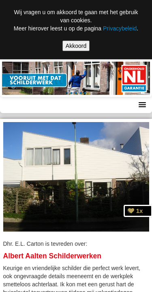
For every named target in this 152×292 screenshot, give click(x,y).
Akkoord (76, 46)
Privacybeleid (120, 28)
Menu (14, 105)
